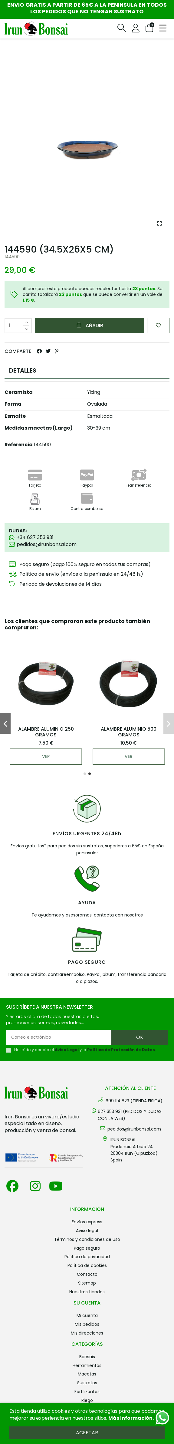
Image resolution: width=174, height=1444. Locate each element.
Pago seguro (87, 1248)
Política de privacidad (87, 1257)
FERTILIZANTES (87, 1392)
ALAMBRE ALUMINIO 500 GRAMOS (128, 731)
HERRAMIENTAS (87, 1365)
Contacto (87, 1274)
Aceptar (87, 1432)
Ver (46, 756)
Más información (130, 1418)
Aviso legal (87, 1231)
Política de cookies (87, 1265)
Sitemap (87, 1283)
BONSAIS (87, 1357)
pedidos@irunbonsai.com (134, 1129)
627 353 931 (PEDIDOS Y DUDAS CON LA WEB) (130, 1114)
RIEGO (87, 1400)
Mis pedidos (87, 1324)
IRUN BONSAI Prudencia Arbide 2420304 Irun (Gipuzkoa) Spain (134, 1150)
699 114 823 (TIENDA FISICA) (134, 1101)
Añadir (89, 325)
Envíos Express (87, 1222)
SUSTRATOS (87, 1383)
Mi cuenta (87, 1315)
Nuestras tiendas (87, 1292)
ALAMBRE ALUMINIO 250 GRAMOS (46, 731)
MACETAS (87, 1374)
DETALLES (22, 370)
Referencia (19, 444)
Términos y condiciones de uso (87, 1239)
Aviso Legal (67, 1049)
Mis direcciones (87, 1333)
